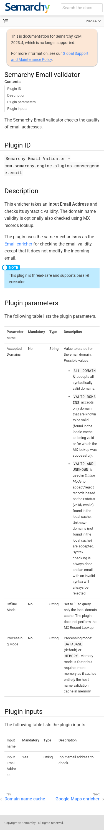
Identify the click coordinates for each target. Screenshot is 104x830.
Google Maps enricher (77, 798)
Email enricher (18, 244)
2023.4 (91, 21)
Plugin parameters (21, 102)
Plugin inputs (17, 109)
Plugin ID (14, 89)
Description (16, 95)
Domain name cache (24, 798)
